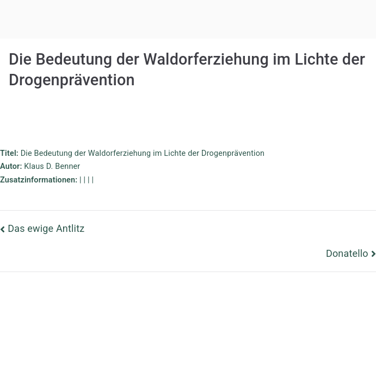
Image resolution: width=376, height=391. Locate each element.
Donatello (347, 253)
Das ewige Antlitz (46, 228)
